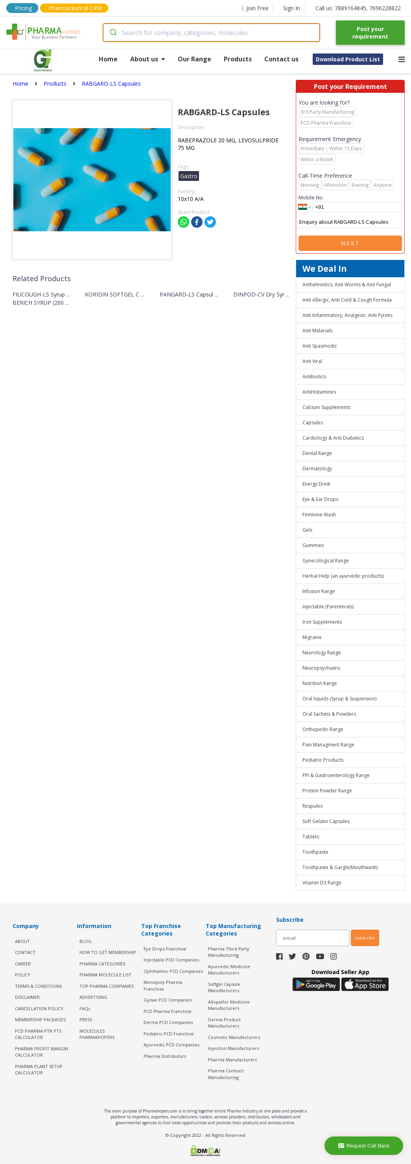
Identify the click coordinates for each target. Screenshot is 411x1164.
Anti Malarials (317, 330)
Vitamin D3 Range (321, 882)
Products (238, 59)
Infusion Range (318, 591)
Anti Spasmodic (319, 346)
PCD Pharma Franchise (168, 1011)
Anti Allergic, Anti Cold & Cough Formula (347, 300)
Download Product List (348, 59)
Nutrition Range (319, 683)
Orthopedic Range (322, 729)
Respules (312, 806)
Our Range (194, 59)
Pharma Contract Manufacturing (226, 1074)
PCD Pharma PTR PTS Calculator (38, 1034)
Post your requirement (370, 32)
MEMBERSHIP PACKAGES (40, 1019)
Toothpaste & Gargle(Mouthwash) (340, 867)
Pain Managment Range (328, 744)
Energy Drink (316, 484)
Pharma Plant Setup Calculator (39, 1069)
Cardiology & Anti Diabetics (333, 438)
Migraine (312, 637)
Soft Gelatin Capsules (326, 821)
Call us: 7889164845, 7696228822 (358, 8)
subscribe (365, 938)
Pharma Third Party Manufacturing (228, 952)
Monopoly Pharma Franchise (163, 985)
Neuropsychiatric (321, 668)
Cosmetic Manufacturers (234, 1037)
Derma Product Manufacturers (224, 1023)
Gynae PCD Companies (168, 1000)
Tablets (310, 836)
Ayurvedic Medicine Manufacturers (229, 969)
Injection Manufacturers (233, 1048)
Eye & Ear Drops (320, 499)
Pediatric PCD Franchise (169, 1034)
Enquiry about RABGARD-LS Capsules (350, 222)
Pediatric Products (322, 760)
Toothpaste (315, 852)
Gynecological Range (325, 560)
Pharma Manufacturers (232, 1060)
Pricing (23, 8)
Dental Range (317, 453)
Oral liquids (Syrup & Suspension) (339, 698)
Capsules (312, 422)
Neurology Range (321, 652)
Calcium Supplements (326, 407)
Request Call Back (364, 1146)
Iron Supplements (322, 622)
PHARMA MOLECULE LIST (105, 975)
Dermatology (317, 468)
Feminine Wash (319, 514)
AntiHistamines (319, 392)
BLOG (85, 941)
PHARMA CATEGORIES (102, 964)
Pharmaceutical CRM (75, 8)
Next (350, 243)
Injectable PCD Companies (171, 960)
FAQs (84, 1008)
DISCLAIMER (27, 997)
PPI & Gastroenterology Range (336, 775)
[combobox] (211, 32)
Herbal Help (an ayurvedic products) (342, 576)
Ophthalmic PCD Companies (173, 971)
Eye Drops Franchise (165, 949)
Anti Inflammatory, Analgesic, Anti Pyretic (347, 315)
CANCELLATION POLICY (39, 1008)
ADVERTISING (93, 997)
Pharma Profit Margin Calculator (41, 1052)
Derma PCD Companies (168, 1022)
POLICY (22, 975)
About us (147, 59)
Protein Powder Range (327, 790)
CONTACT (25, 952)
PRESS (85, 1019)
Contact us (281, 59)
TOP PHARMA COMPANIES (106, 986)
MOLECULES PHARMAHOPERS (96, 1034)
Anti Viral (312, 361)
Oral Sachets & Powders (329, 714)
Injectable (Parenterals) (328, 606)
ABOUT (22, 941)
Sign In (291, 8)
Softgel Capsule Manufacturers (224, 987)
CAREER (23, 964)
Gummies (313, 545)
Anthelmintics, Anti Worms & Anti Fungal (346, 284)
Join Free (255, 8)
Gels (307, 530)
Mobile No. (311, 197)
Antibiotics (314, 376)
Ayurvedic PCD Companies (171, 1045)
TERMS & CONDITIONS (38, 986)
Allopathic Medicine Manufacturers (229, 1005)
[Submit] (112, 32)
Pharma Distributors (165, 1056)
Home (108, 59)
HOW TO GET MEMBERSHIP (107, 952)
